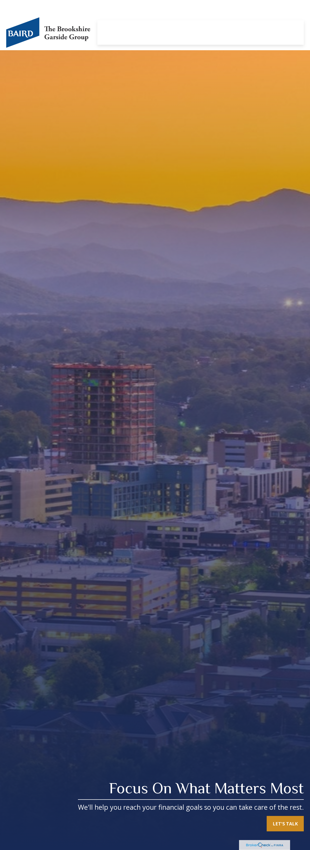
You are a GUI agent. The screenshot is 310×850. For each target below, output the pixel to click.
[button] (113, 12)
